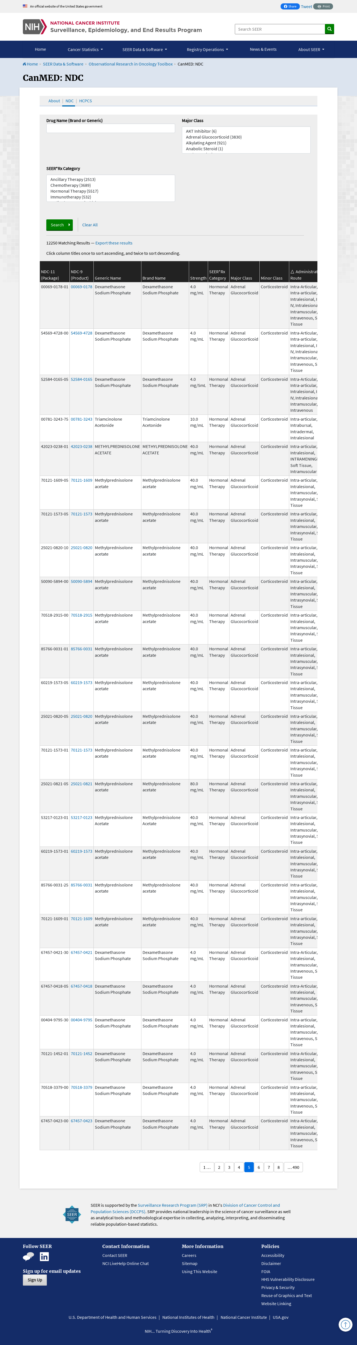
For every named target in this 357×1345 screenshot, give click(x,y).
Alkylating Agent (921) (246, 143)
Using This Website (199, 1271)
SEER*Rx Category (63, 168)
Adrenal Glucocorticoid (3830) (246, 137)
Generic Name (108, 278)
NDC (70, 100)
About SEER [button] (309, 49)
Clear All (90, 224)
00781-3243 (81, 419)
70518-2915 (81, 615)
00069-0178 (81, 286)
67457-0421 (81, 952)
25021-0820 (81, 547)
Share (292, 6)
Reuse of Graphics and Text (286, 1295)
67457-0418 (81, 986)
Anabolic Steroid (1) (246, 149)
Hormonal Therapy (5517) (111, 191)
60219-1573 (81, 682)
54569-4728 (81, 333)
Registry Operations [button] (206, 49)
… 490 (293, 1167)
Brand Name (154, 278)
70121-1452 (81, 1053)
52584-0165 (81, 379)
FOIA (265, 1271)
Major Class (192, 120)
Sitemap (189, 1263)
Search (57, 224)
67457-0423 (81, 1120)
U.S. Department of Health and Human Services (112, 1317)
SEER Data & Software (63, 64)
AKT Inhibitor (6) (246, 131)
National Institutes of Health (188, 1317)
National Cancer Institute (244, 1317)
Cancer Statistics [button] (84, 49)
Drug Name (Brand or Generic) (74, 120)
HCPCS (85, 100)
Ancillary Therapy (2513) (111, 179)
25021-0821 (81, 783)
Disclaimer (271, 1263)
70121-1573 (81, 514)
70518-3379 (81, 1087)
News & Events (263, 49)
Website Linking (276, 1303)
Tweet (306, 6)
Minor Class (272, 278)
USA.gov (280, 1317)
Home (40, 49)
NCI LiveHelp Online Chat (125, 1263)
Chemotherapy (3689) (111, 185)
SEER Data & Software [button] (143, 49)
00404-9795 (81, 1019)
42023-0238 (81, 446)
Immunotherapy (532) (111, 197)
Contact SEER (114, 1255)
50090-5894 (81, 581)
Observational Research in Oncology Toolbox (131, 64)
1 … (207, 1167)
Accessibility (272, 1255)
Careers (189, 1255)
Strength (198, 278)
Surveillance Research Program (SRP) (173, 1205)
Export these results (113, 243)
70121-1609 (81, 480)
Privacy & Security (278, 1287)
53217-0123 (81, 817)
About (54, 100)
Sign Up (35, 1280)
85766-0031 (81, 648)
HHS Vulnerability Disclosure (288, 1279)
